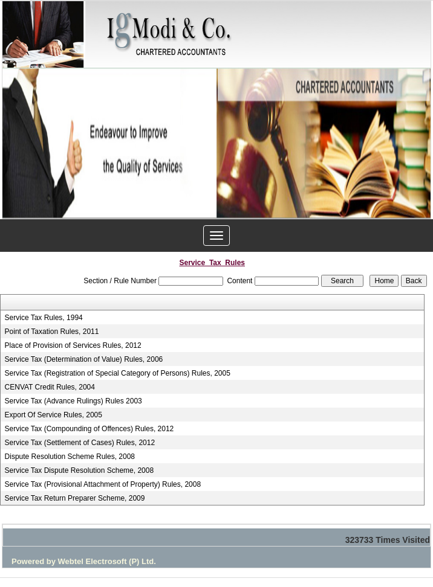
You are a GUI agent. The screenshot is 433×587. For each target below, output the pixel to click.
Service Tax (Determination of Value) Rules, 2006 (84, 359)
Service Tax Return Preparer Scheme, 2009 (75, 498)
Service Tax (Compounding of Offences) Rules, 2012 (89, 429)
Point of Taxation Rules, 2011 (52, 331)
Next (409, 144)
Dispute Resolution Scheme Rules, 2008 (70, 456)
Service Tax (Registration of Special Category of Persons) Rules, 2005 (117, 373)
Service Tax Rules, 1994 (44, 317)
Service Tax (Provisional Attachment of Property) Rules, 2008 (103, 484)
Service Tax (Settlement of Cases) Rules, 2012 (80, 442)
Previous (24, 144)
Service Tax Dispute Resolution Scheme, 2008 (79, 470)
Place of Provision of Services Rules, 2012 (73, 345)
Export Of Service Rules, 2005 (53, 415)
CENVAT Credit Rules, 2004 (50, 387)
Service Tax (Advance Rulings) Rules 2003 (73, 401)
